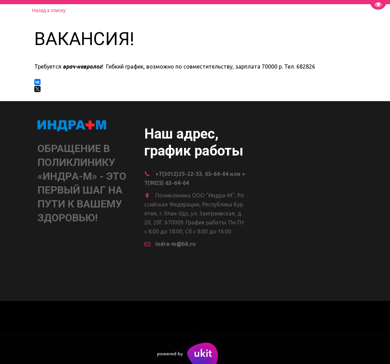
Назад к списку (49, 10)
